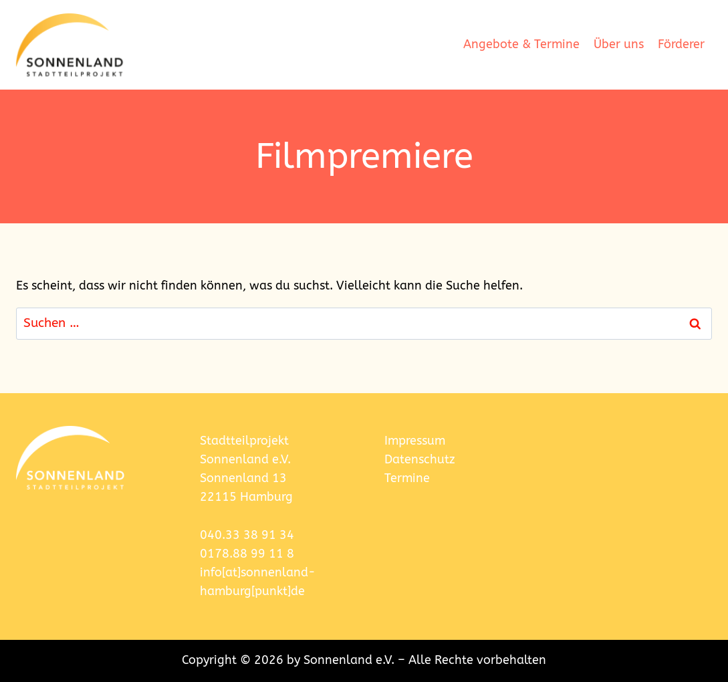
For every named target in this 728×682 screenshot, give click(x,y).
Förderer (681, 44)
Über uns (619, 44)
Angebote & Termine (521, 44)
